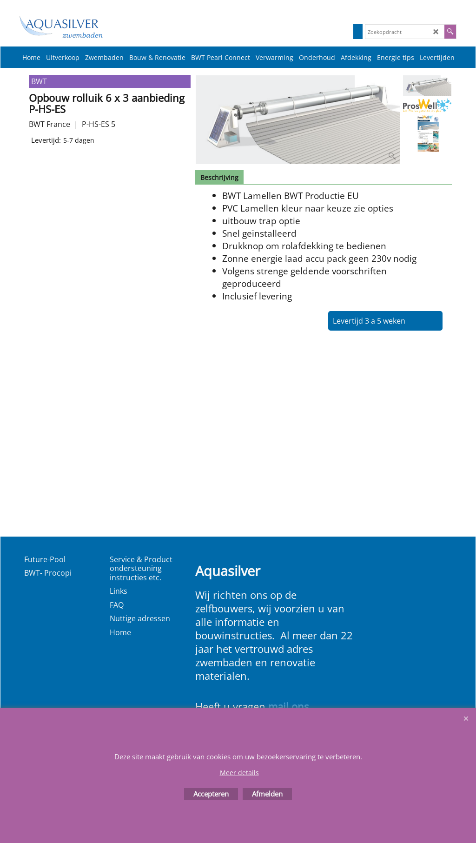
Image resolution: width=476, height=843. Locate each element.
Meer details (239, 772)
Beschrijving (219, 177)
